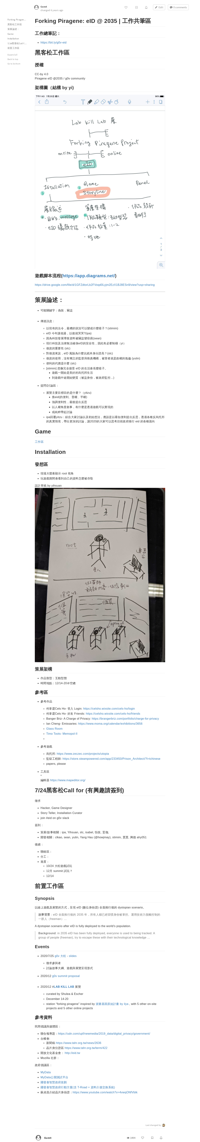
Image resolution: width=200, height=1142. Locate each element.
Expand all (13, 54)
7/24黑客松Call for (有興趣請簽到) (19, 43)
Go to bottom (14, 63)
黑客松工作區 (15, 24)
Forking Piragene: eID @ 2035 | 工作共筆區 (19, 19)
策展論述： (13, 29)
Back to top (13, 59)
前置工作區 (13, 48)
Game (10, 33)
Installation (13, 38)
